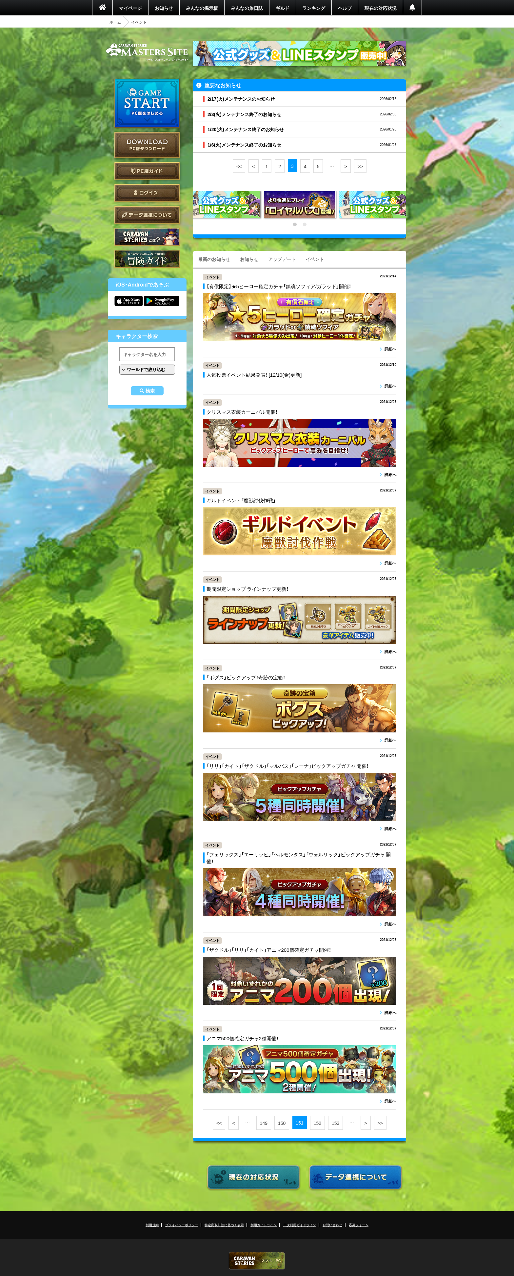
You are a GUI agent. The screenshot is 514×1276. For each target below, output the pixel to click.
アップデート (282, 259)
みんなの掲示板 (202, 8)
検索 (150, 391)
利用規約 (152, 1224)
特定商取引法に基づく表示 (224, 1224)
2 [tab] (304, 224)
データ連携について (147, 215)
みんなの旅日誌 (247, 8)
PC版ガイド (147, 171)
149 (263, 1123)
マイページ (130, 8)
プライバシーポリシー (181, 1224)
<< (239, 166)
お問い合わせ (332, 1224)
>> (360, 166)
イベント (315, 259)
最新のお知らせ (214, 259)
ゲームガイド (147, 259)
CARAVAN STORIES (257, 1260)
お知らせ (164, 8)
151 (299, 1122)
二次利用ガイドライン (299, 1224)
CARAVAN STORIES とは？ (147, 237)
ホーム (115, 22)
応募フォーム (358, 1224)
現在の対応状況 (381, 8)
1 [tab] (294, 224)
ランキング (313, 8)
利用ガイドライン (263, 1224)
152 (317, 1123)
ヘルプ (345, 8)
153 (335, 1123)
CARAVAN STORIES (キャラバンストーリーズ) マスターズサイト (147, 52)
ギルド (282, 8)
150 (282, 1123)
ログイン (147, 193)
